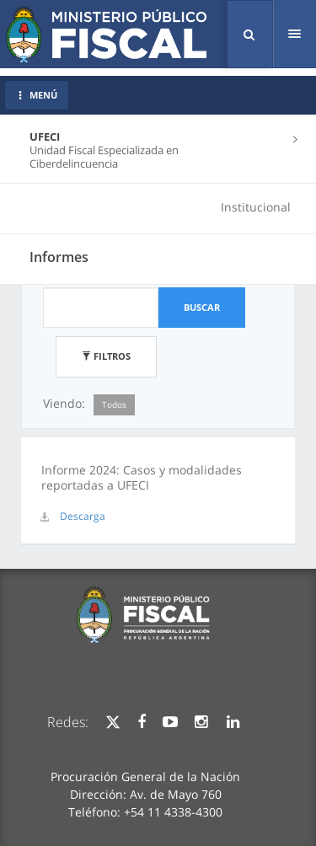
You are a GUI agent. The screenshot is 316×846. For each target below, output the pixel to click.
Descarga (82, 516)
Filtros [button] (106, 356)
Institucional (256, 207)
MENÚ (36, 94)
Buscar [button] (202, 307)
